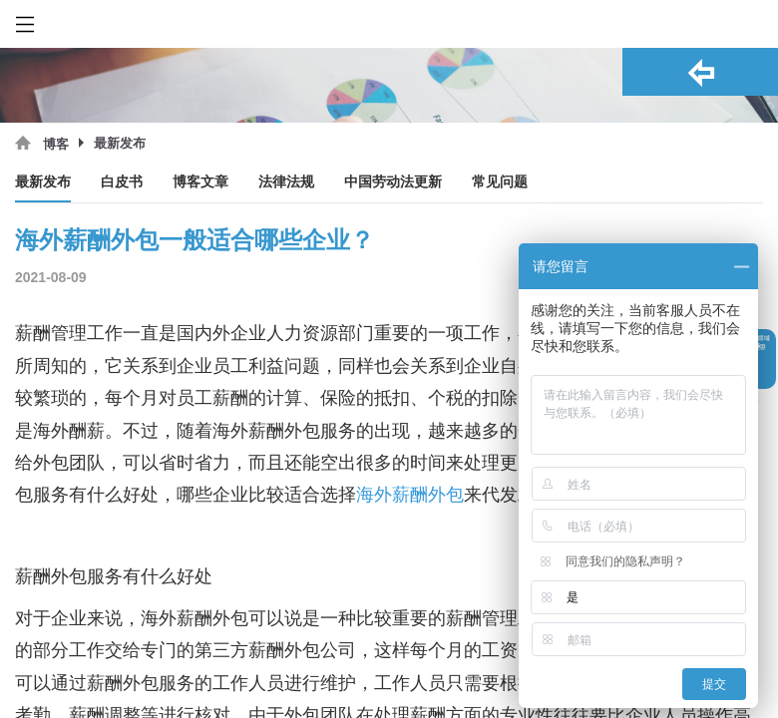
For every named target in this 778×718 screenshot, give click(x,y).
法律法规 (286, 182)
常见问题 (500, 182)
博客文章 (200, 182)
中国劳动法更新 (393, 182)
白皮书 (122, 182)
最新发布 (43, 182)
